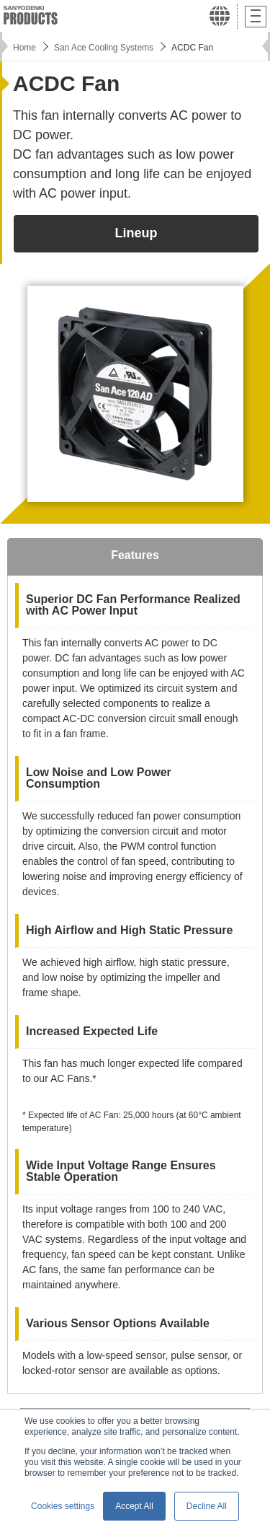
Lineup (136, 233)
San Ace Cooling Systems (103, 48)
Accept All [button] (134, 1506)
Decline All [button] (206, 1506)
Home (24, 48)
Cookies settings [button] (62, 1506)
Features (135, 555)
